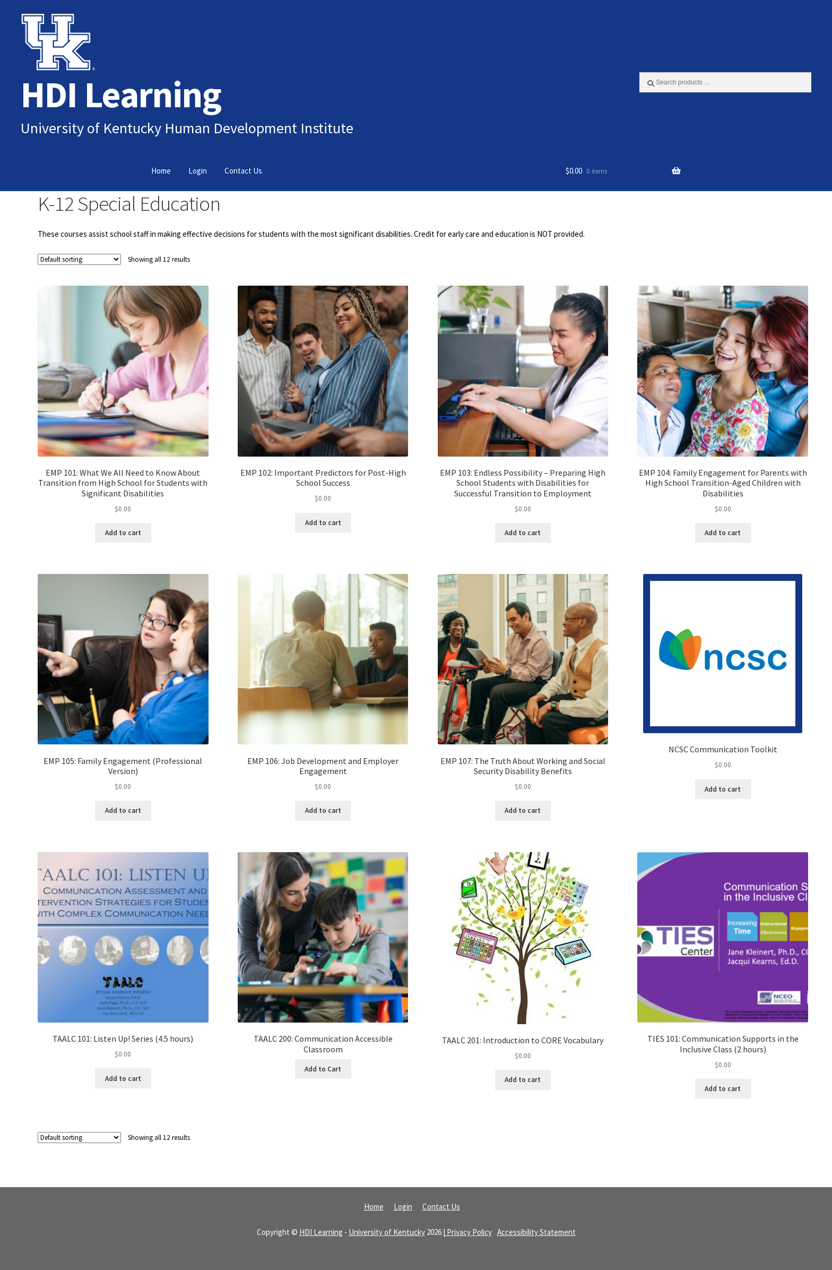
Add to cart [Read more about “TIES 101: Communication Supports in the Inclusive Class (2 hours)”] (723, 1088)
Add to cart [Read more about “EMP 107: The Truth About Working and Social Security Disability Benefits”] (523, 810)
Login (197, 171)
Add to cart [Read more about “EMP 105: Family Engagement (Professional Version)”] (123, 810)
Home (161, 171)
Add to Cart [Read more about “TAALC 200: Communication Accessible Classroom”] (323, 1069)
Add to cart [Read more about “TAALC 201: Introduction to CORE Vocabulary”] (523, 1079)
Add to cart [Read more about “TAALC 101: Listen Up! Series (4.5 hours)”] (123, 1078)
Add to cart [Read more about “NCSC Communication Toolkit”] (723, 789)
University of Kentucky (387, 1232)
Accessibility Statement (536, 1232)
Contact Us (243, 171)
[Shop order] (79, 259)
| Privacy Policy (467, 1232)
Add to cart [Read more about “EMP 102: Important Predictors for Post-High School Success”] (323, 522)
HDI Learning (121, 94)
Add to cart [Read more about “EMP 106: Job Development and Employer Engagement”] (323, 810)
